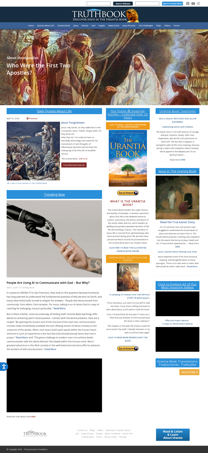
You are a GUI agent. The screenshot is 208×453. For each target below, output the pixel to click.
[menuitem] (31, 25)
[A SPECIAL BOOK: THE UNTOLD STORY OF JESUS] (128, 259)
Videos (100, 430)
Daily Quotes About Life (54, 111)
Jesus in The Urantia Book (177, 171)
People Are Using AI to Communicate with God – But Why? (48, 283)
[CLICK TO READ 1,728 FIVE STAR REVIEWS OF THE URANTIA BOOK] (128, 126)
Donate (99, 433)
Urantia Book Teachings (177, 111)
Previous (32, 118)
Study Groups (87, 433)
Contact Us (82, 430)
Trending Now (54, 194)
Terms (99, 436)
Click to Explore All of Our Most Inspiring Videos (177, 285)
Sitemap (122, 436)
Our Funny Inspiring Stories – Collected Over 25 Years (128, 114)
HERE (33, 416)
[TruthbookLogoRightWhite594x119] (104, 14)
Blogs (92, 430)
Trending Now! (27, 287)
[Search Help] (189, 372)
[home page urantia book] (128, 158)
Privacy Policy (110, 436)
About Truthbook (112, 433)
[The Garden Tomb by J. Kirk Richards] (177, 197)
